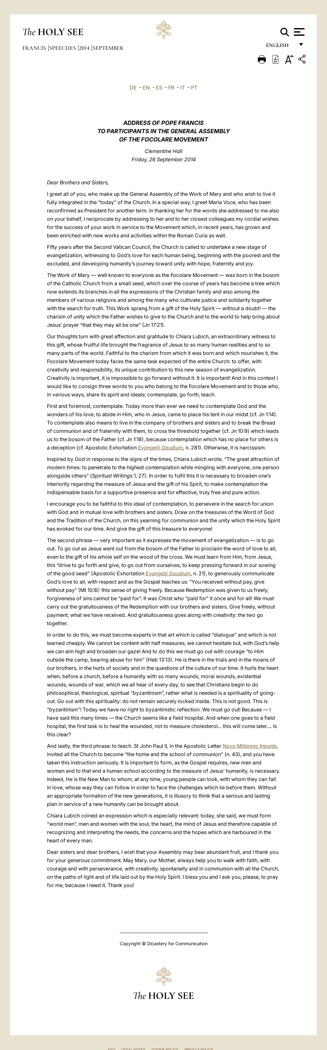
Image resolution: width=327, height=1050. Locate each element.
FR (171, 87)
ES (159, 87)
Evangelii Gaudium (160, 447)
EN (146, 87)
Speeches (63, 47)
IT (182, 87)
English (280, 47)
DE (133, 87)
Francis (34, 47)
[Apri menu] (298, 32)
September (108, 47)
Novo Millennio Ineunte (250, 746)
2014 (85, 47)
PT (194, 87)
